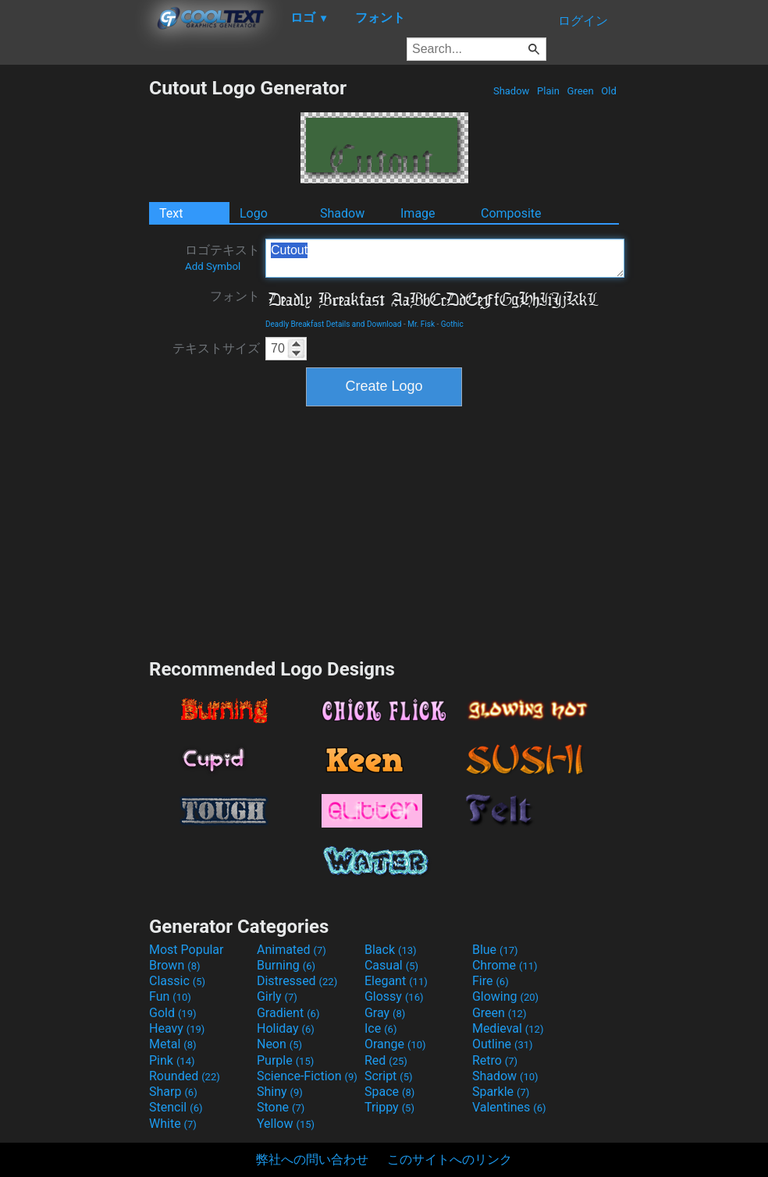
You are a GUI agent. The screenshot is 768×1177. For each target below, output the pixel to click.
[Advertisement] (74, 310)
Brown (174, 965)
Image (418, 213)
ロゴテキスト (222, 257)
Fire (490, 980)
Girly (277, 996)
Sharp (173, 1091)
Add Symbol (212, 266)
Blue (495, 949)
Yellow (286, 1123)
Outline (502, 1044)
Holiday (286, 1028)
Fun (170, 996)
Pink (172, 1060)
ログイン (583, 20)
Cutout (444, 258)
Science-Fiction (307, 1076)
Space (389, 1091)
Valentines (509, 1107)
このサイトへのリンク (449, 1159)
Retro (494, 1060)
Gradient (288, 1012)
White (173, 1123)
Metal (173, 1044)
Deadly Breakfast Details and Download (333, 324)
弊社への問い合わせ (312, 1159)
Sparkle (500, 1091)
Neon (279, 1044)
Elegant (396, 980)
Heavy (176, 1028)
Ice (380, 1028)
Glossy (394, 996)
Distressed (297, 980)
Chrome (505, 965)
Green (580, 91)
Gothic (452, 324)
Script (388, 1076)
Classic (177, 980)
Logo (254, 213)
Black (390, 949)
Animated (291, 949)
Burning (286, 965)
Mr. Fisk (421, 324)
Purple (285, 1060)
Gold (173, 1012)
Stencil (175, 1107)
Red (385, 1060)
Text (171, 213)
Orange (395, 1044)
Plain (548, 91)
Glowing (505, 996)
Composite (511, 213)
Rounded (184, 1076)
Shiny (280, 1091)
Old (609, 91)
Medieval (508, 1028)
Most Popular (186, 949)
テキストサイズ (216, 348)
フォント (235, 296)
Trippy (389, 1107)
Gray (384, 1012)
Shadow (511, 91)
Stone (280, 1107)
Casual (391, 965)
